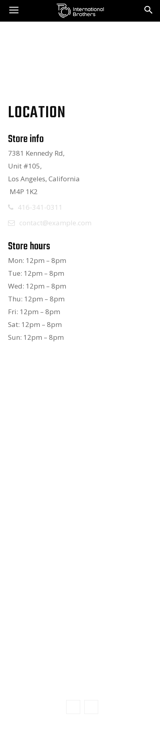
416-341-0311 (40, 207)
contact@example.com (55, 222)
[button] (149, 11)
